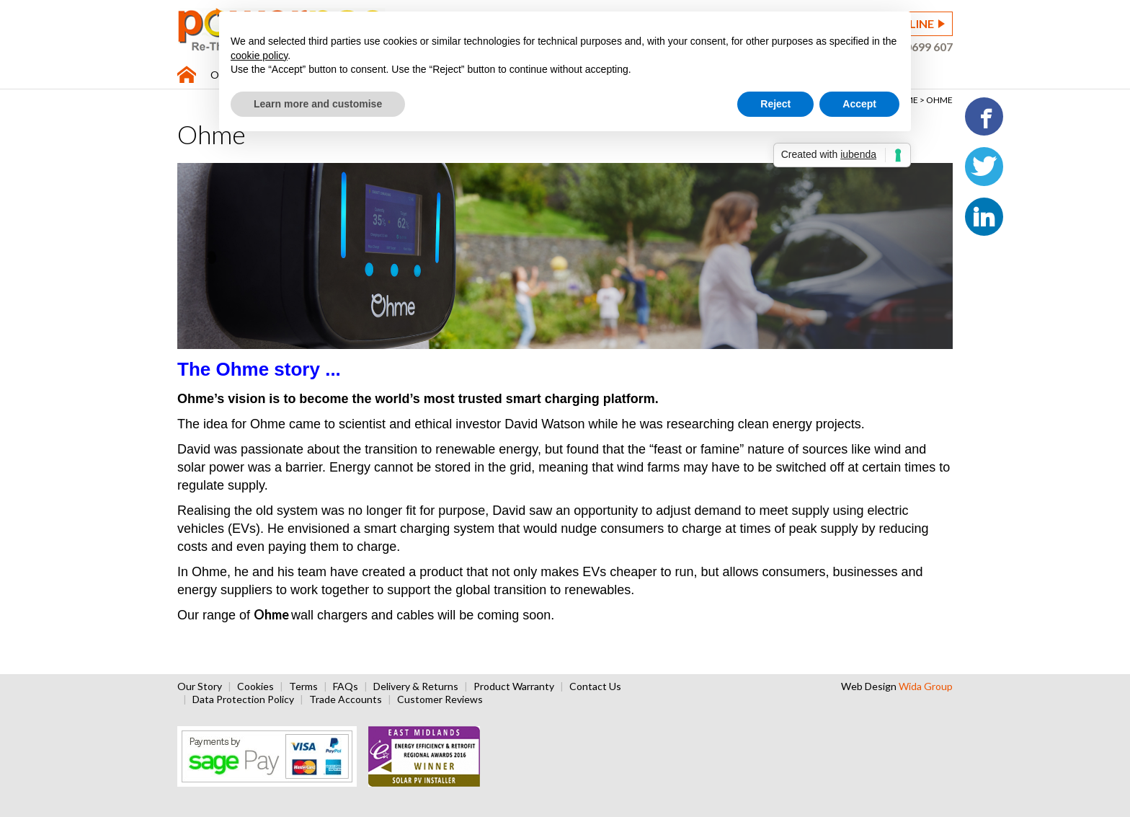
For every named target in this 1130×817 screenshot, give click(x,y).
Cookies (255, 686)
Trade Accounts (345, 699)
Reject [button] (775, 104)
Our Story (199, 686)
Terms (303, 686)
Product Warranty (513, 686)
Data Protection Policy (243, 699)
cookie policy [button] (259, 55)
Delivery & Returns (415, 686)
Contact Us (595, 686)
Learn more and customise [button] (318, 104)
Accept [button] (859, 104)
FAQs (345, 686)
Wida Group (926, 686)
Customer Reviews (440, 699)
